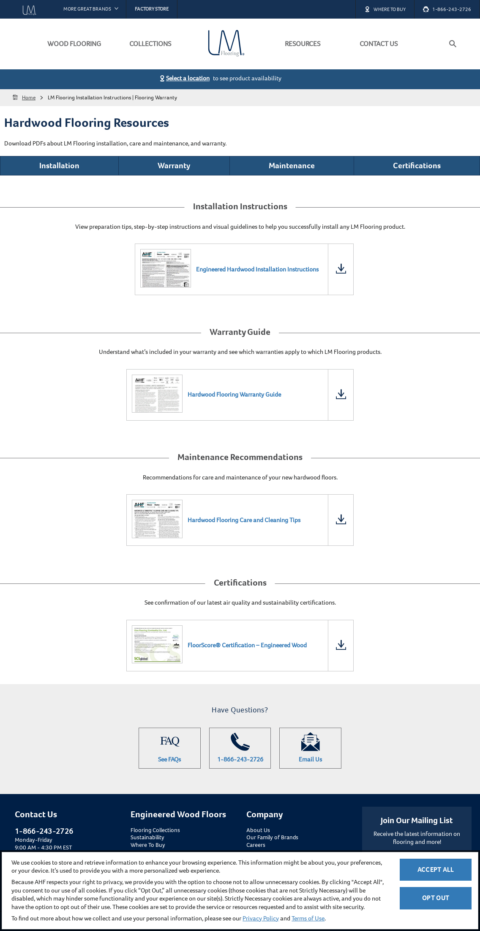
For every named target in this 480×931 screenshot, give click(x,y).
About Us (258, 830)
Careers (255, 845)
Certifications (417, 165)
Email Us (310, 748)
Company (264, 814)
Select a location (188, 78)
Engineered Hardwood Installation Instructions (257, 269)
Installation (59, 165)
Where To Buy (148, 845)
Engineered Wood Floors (178, 814)
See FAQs (169, 748)
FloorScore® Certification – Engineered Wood (247, 645)
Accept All (435, 869)
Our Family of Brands (272, 837)
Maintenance (292, 165)
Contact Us (36, 814)
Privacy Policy (261, 918)
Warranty (174, 165)
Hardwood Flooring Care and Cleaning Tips (244, 520)
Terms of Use (308, 918)
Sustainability (147, 837)
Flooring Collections (155, 830)
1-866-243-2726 (240, 748)
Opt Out (435, 897)
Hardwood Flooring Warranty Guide (234, 394)
